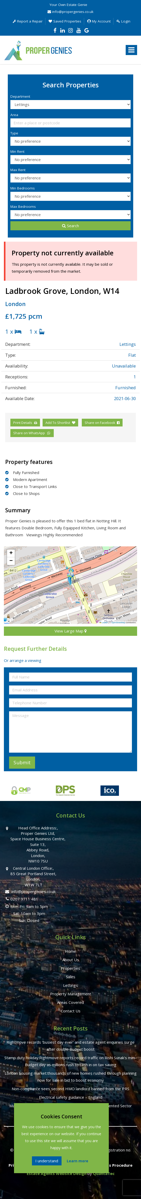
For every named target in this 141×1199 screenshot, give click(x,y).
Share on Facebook (102, 422)
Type (14, 133)
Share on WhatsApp (32, 433)
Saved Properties (65, 21)
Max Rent (17, 169)
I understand (46, 1160)
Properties (70, 968)
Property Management (70, 993)
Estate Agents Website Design (56, 1173)
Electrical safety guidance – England (70, 1097)
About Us (70, 959)
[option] (59, 793)
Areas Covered (70, 1002)
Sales (70, 976)
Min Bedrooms (22, 188)
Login (123, 21)
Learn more (77, 1160)
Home (70, 951)
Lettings (70, 985)
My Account (99, 21)
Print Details (22, 422)
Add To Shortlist (57, 422)
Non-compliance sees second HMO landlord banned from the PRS (70, 1088)
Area (14, 114)
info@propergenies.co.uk (70, 11)
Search (70, 225)
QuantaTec (104, 1173)
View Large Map (71, 630)
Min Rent (17, 151)
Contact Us (70, 1010)
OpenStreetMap (118, 622)
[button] (70, 576)
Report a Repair (28, 21)
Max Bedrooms (23, 206)
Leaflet (103, 622)
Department (20, 96)
